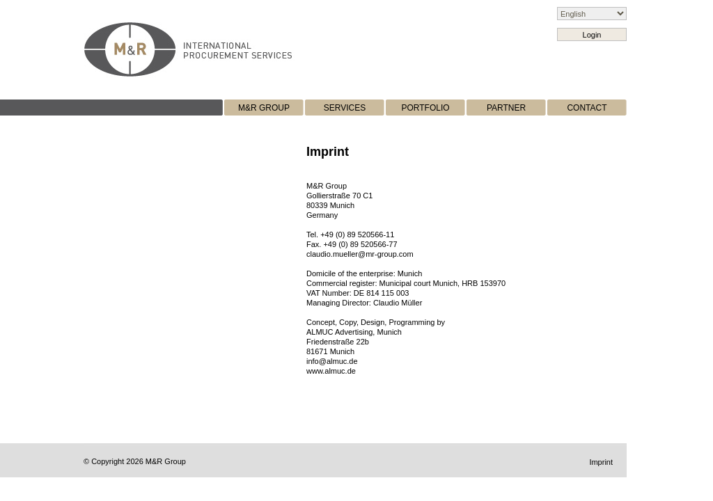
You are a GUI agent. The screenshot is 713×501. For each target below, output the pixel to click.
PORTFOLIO (425, 108)
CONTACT (586, 108)
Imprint (601, 462)
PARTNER (506, 108)
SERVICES (345, 108)
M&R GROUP (264, 108)
